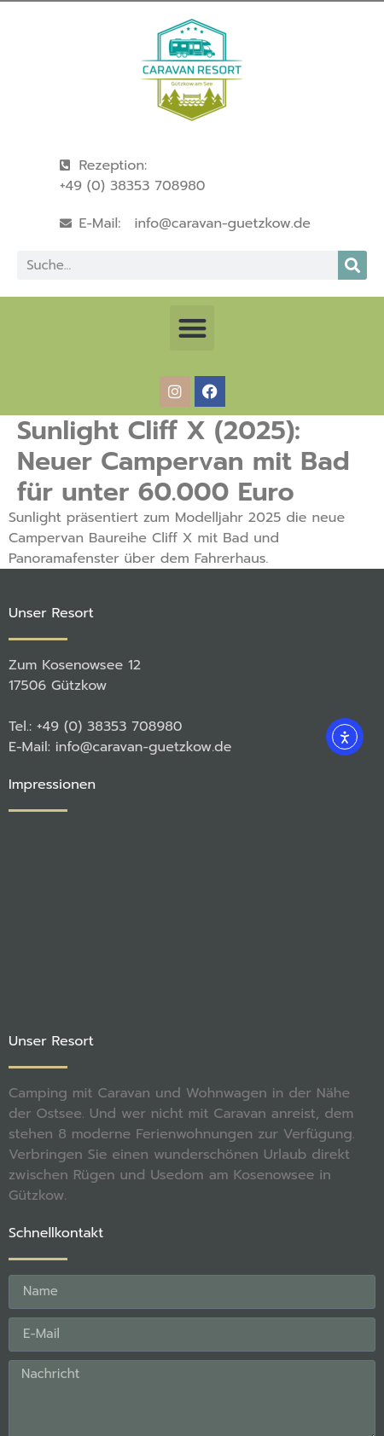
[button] (192, 327)
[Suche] (352, 265)
